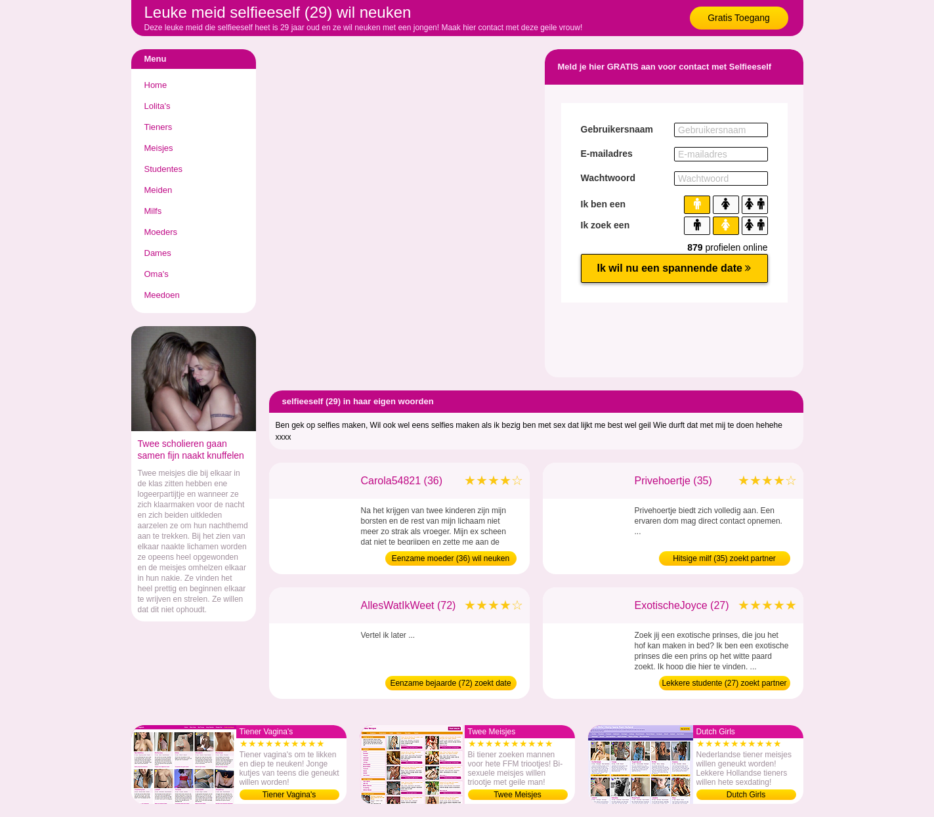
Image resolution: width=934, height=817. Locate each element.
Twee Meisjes (517, 794)
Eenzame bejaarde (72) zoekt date (450, 683)
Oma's (156, 274)
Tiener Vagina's (289, 794)
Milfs (153, 211)
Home (155, 85)
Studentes (163, 169)
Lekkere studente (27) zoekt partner (724, 683)
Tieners (158, 127)
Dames (157, 253)
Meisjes (158, 148)
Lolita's (157, 106)
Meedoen (162, 295)
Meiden (158, 190)
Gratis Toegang (739, 17)
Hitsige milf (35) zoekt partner (724, 558)
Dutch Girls (746, 794)
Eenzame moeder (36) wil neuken (450, 558)
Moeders (161, 232)
